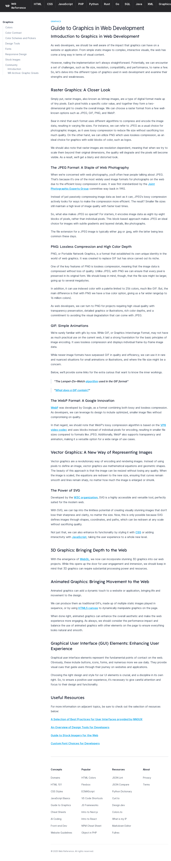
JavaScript (65, 4)
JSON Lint (117, 777)
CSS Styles (57, 791)
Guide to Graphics (61, 805)
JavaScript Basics (60, 798)
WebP (54, 407)
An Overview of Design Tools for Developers (80, 727)
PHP (81, 4)
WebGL (84, 559)
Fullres (115, 832)
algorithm (92, 381)
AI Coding (56, 818)
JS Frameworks (89, 805)
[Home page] (16, 6)
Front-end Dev (59, 825)
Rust (107, 4)
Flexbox (86, 784)
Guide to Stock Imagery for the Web (74, 735)
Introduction (14, 69)
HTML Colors (88, 777)
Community (11, 64)
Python (94, 4)
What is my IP (119, 818)
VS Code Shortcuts (92, 798)
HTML (38, 4)
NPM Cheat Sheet (91, 825)
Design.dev (118, 805)
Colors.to (117, 812)
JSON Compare (120, 784)
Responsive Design (16, 54)
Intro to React (89, 818)
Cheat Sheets (58, 812)
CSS (50, 4)
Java (139, 4)
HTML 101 (56, 784)
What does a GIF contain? (72, 390)
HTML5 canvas (88, 608)
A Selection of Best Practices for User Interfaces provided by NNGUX (96, 719)
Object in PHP (89, 832)
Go (117, 4)
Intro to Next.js (89, 812)
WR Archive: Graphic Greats (23, 73)
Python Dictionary (122, 791)
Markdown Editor (121, 825)
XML (150, 4)
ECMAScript (88, 791)
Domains (55, 777)
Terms (146, 784)
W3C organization (86, 497)
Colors (9, 27)
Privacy (147, 777)
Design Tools (12, 43)
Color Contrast (13, 32)
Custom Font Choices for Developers (75, 743)
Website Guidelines (61, 832)
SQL (127, 4)
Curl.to (116, 798)
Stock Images (12, 59)
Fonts (8, 48)
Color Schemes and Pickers (20, 38)
